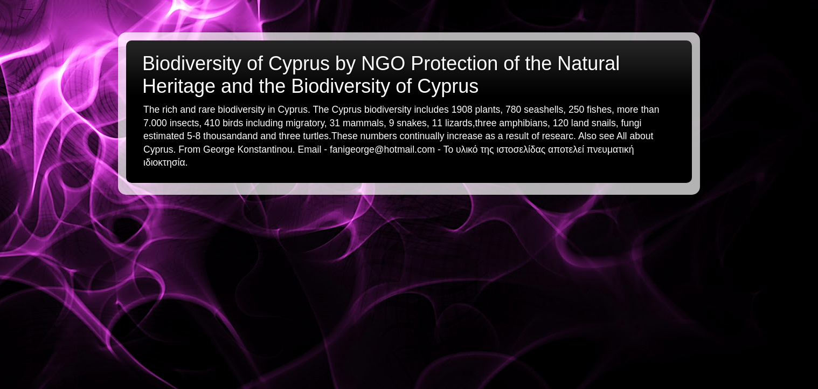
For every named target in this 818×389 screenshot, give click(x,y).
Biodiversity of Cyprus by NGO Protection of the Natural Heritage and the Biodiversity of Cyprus (381, 74)
